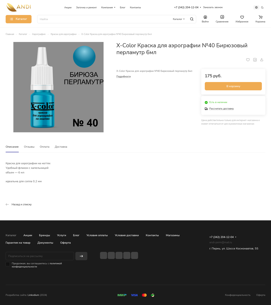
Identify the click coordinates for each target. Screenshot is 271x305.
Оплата (44, 147)
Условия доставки (127, 235)
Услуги (61, 235)
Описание (12, 147)
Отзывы (29, 147)
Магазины (173, 235)
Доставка (61, 147)
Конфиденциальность (238, 295)
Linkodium (33, 295)
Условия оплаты (97, 235)
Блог (76, 235)
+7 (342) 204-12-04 (186, 7)
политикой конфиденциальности (37, 265)
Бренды (44, 235)
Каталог (11, 235)
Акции (27, 235)
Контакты (152, 235)
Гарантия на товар (18, 243)
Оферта (65, 243)
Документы (45, 243)
